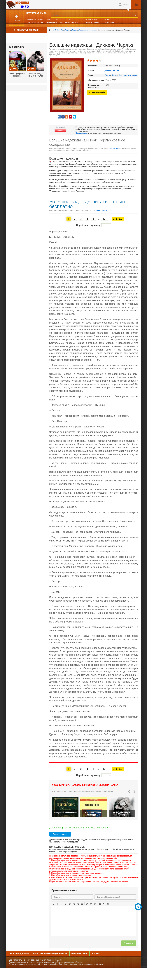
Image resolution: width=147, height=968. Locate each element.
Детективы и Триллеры (56, 22)
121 (105, 218)
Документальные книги (94, 22)
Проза (67, 19)
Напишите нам (82, 133)
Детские (106, 19)
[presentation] (53, 903)
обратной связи (96, 964)
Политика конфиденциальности (50, 953)
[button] (53, 903)
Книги (107, 75)
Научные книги (90, 19)
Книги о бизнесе (72, 22)
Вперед (117, 218)
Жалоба (60, 130)
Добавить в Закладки (26, 30)
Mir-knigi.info (26, 4)
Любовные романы (35, 19)
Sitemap (96, 953)
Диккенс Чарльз (111, 70)
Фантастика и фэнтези (37, 22)
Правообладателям (19, 953)
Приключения (52, 19)
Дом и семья (108, 22)
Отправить (128, 943)
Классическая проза (128, 75)
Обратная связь (79, 953)
